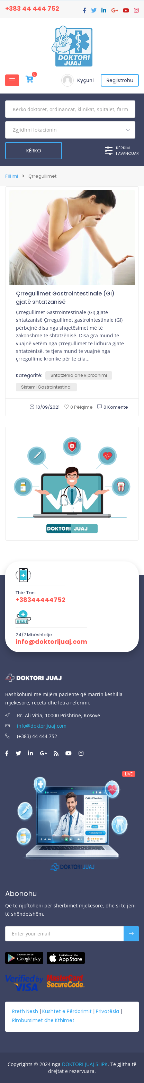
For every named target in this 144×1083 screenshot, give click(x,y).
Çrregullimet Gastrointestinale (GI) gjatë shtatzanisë (65, 298)
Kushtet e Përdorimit (67, 1011)
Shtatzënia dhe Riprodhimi (79, 375)
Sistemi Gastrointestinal (46, 387)
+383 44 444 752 (32, 8)
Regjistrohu (120, 80)
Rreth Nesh (25, 1011)
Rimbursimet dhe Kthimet (43, 1020)
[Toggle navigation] (12, 80)
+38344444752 (40, 599)
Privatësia (107, 1011)
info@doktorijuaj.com (51, 641)
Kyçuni (85, 80)
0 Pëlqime (78, 407)
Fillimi (11, 176)
